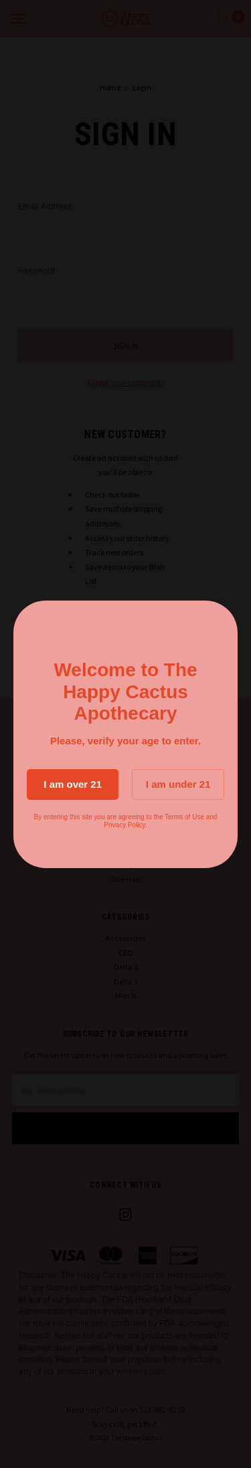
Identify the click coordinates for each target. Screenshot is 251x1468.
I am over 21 (73, 784)
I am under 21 (178, 784)
